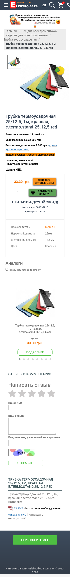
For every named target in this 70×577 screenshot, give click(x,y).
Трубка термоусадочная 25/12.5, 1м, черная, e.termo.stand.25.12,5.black (35, 328)
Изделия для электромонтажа (27, 35)
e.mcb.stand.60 (17, 514)
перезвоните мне (35, 540)
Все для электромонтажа (39, 31)
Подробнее (35, 352)
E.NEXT (18, 508)
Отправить (25, 463)
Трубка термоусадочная (20, 39)
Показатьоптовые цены (44, 181)
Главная (11, 31)
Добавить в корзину (45, 192)
